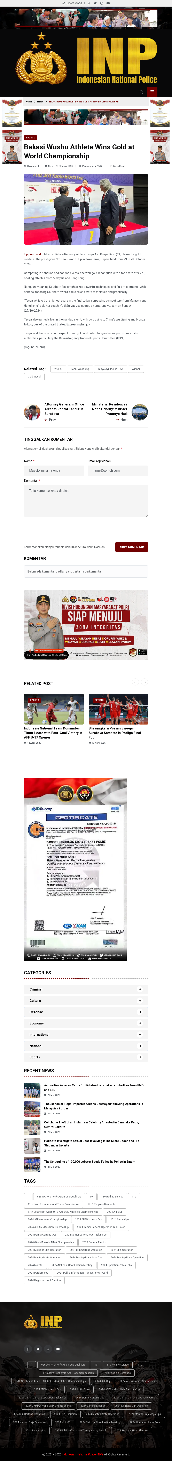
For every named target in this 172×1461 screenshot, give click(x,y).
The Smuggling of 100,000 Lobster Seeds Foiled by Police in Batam (89, 1161)
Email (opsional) (99, 461)
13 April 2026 (97, 743)
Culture (35, 1001)
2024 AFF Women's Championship (47, 1219)
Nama (29, 461)
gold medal (34, 376)
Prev (50, 420)
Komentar (32, 481)
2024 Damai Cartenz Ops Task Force (86, 1234)
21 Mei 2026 (52, 1095)
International (39, 1035)
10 (91, 1196)
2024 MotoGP (35, 1265)
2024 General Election (94, 1242)
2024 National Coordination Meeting (72, 1265)
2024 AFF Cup (114, 1211)
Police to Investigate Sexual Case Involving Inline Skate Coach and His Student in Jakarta (91, 1143)
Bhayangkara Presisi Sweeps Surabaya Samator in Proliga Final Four (115, 733)
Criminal (36, 989)
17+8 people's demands (101, 1204)
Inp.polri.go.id (32, 254)
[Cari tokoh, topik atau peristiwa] (141, 92)
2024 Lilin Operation (122, 1249)
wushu (58, 369)
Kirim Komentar (131, 547)
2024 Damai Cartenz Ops (42, 1234)
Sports (30, 138)
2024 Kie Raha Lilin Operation (44, 1249)
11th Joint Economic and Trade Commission (53, 1204)
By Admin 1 (31, 166)
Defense (36, 1012)
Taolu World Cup (80, 369)
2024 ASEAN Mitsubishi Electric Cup (48, 1227)
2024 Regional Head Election (44, 1280)
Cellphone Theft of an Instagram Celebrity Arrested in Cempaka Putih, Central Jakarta (91, 1125)
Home (29, 101)
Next (121, 420)
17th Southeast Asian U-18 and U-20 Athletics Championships (63, 1211)
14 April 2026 (32, 743)
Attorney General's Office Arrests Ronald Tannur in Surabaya (64, 409)
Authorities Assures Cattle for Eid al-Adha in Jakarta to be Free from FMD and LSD (94, 1088)
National (36, 1046)
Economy (37, 1023)
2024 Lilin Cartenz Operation (86, 1249)
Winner (136, 369)
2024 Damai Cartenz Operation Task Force (101, 1227)
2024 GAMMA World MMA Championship (51, 1242)
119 (134, 1196)
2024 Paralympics (38, 1272)
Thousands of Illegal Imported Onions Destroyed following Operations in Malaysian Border (93, 1106)
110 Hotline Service (112, 1196)
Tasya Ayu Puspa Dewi (110, 369)
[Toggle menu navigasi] (152, 92)
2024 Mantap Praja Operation (127, 1257)
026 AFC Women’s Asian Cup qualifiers (59, 1196)
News (40, 101)
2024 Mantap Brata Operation (44, 1257)
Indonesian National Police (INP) (82, 1454)
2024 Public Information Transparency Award (82, 1272)
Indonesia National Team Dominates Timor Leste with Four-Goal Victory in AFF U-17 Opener (53, 733)
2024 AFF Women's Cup (88, 1219)
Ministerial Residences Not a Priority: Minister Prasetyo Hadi (109, 409)
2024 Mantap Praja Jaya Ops (86, 1257)
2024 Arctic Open (120, 1219)
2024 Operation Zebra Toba (116, 1265)
